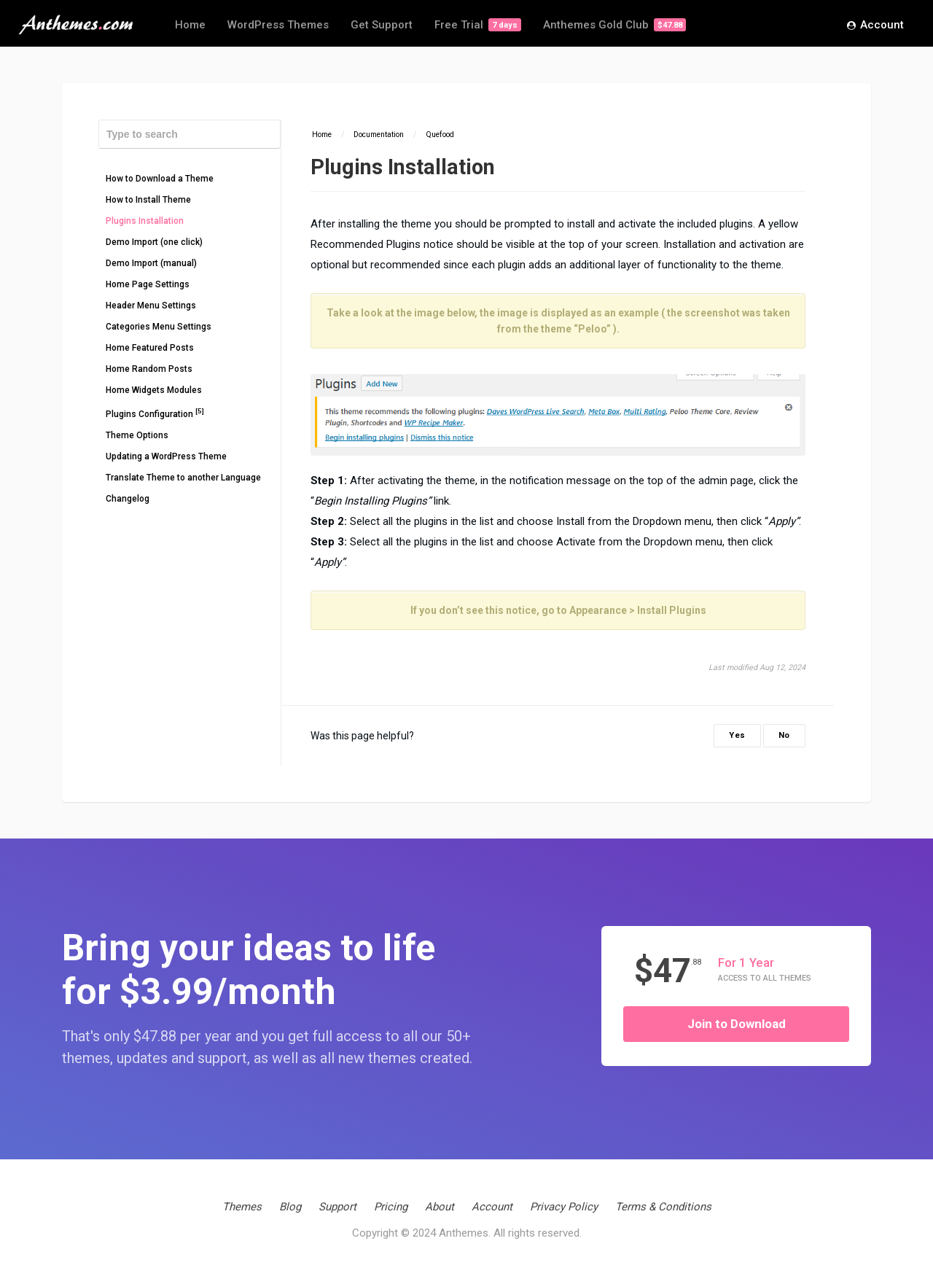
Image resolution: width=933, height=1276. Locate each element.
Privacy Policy (564, 1206)
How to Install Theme (148, 200)
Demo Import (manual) (151, 263)
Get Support (382, 24)
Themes (242, 1206)
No (784, 735)
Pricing (390, 1206)
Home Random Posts (149, 369)
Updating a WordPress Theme (166, 456)
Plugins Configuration (155, 413)
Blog (290, 1206)
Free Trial (477, 24)
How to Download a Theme (160, 179)
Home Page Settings (148, 284)
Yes (737, 735)
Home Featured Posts (150, 348)
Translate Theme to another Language (183, 477)
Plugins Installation (145, 221)
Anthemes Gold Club (614, 24)
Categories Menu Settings (158, 327)
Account (875, 25)
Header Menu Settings (151, 305)
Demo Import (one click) (154, 242)
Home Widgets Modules (154, 390)
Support (337, 1206)
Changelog (127, 499)
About (439, 1206)
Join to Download (736, 1023)
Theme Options (137, 435)
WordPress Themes (278, 24)
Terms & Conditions (663, 1206)
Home (190, 24)
